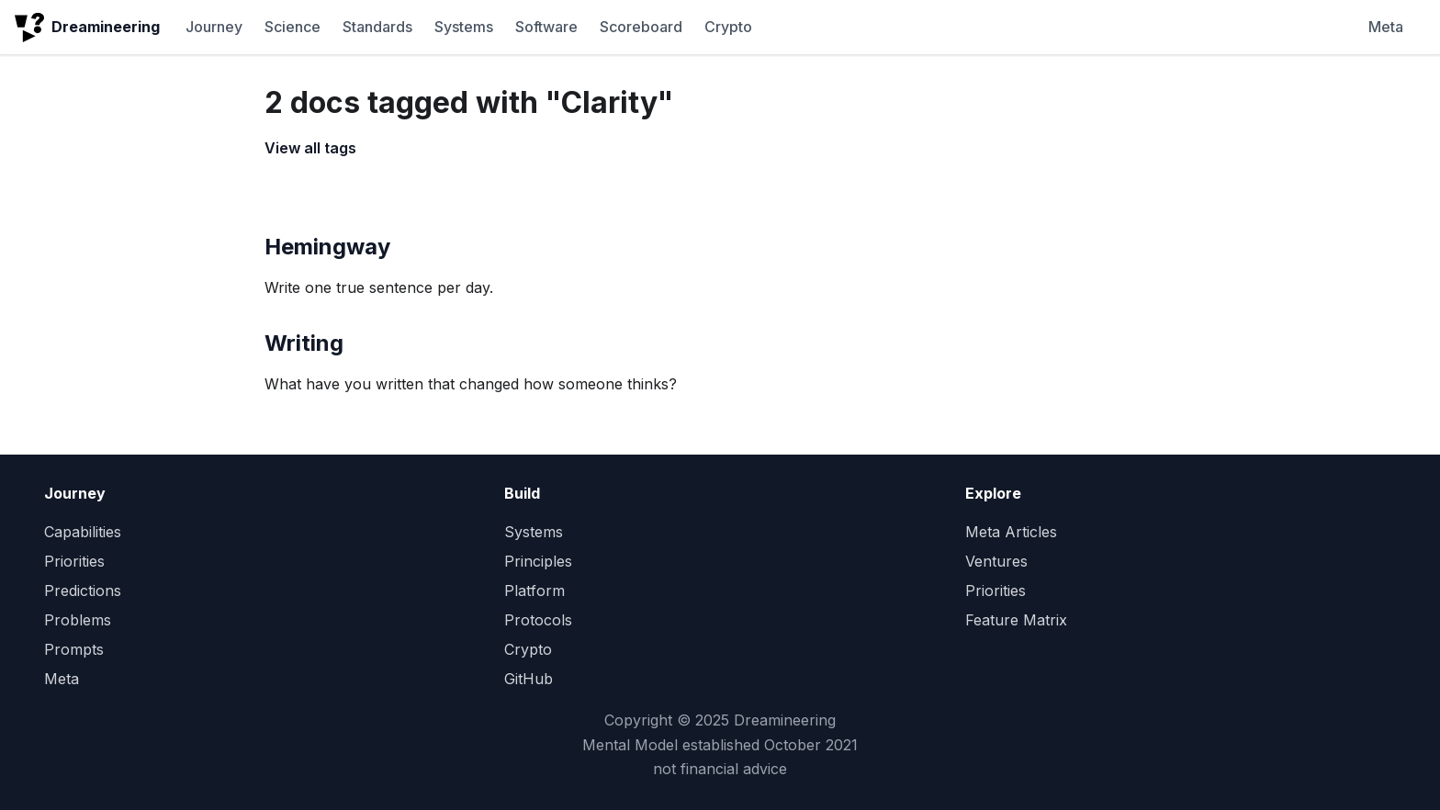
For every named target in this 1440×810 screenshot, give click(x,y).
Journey (214, 26)
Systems (463, 26)
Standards (377, 26)
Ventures (996, 561)
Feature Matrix (1016, 620)
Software (546, 26)
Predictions (82, 590)
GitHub (528, 678)
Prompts (74, 649)
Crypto (728, 26)
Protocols (538, 620)
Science (292, 26)
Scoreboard (641, 26)
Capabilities (82, 532)
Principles (538, 561)
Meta (1385, 26)
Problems (77, 620)
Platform (534, 590)
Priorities (74, 561)
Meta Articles (1011, 532)
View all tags (310, 148)
